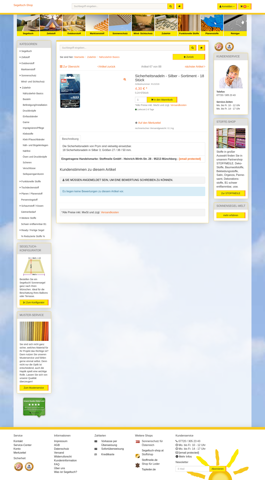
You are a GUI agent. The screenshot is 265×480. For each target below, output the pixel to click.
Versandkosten (179, 105)
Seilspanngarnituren (32, 174)
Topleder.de (149, 469)
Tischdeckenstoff (29, 187)
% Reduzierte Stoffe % (32, 236)
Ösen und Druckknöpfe (34, 156)
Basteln (26, 99)
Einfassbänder (29, 116)
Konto (17, 448)
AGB (57, 445)
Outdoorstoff (74, 33)
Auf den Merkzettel (149, 122)
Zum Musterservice (34, 387)
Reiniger (235, 33)
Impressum (60, 441)
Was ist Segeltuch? (65, 472)
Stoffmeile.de (150, 460)
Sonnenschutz (120, 33)
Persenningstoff (29, 199)
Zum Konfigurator (33, 302)
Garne (25, 122)
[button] (244, 6)
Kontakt (18, 441)
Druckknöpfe (28, 110)
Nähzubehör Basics (32, 93)
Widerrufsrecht (63, 456)
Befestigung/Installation (34, 105)
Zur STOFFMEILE (230, 193)
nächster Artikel (194, 66)
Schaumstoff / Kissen (31, 205)
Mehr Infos (185, 456)
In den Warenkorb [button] (162, 99)
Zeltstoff (51, 33)
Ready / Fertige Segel (32, 230)
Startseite (79, 57)
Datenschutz (61, 448)
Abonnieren (218, 468)
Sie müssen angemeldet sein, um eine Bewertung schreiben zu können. (119, 180)
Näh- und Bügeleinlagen (34, 145)
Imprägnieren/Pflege (32, 128)
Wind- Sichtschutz (143, 33)
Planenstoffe (212, 33)
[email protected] (190, 158)
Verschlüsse (28, 168)
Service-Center (23, 445)
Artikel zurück (107, 66)
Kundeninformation (65, 460)
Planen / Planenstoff (31, 193)
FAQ (56, 464)
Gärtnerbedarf (28, 212)
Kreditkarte (107, 454)
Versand (59, 452)
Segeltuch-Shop (23, 5)
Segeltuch (28, 33)
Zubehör (166, 33)
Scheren (26, 162)
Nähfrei (25, 151)
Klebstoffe (27, 133)
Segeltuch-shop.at (153, 450)
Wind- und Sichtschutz (32, 81)
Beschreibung (70, 138)
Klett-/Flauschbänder (33, 139)
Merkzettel (20, 452)
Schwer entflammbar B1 (33, 224)
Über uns (59, 468)
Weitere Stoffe (28, 218)
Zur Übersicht (71, 66)
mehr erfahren (230, 215)
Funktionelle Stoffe (189, 33)
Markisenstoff (97, 33)
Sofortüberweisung (112, 448)
